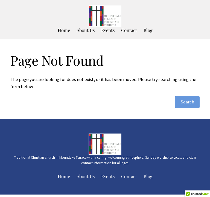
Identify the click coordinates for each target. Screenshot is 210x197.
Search (187, 102)
